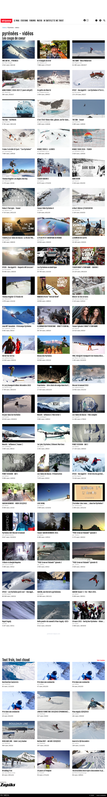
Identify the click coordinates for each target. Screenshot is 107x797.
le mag (16, 20)
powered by (7, 784)
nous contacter (101, 795)
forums (32, 20)
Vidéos (4, 27)
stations (24, 20)
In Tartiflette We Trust (54, 20)
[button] (100, 20)
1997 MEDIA (5, 795)
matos (39, 20)
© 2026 (91, 795)
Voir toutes (101, 660)
